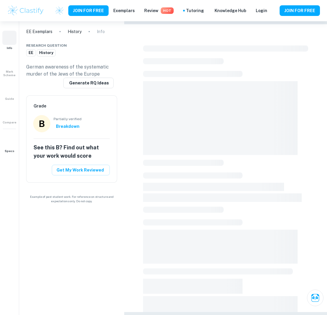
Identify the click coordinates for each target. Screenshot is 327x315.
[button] (9, 40)
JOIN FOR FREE (88, 10)
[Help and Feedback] (273, 10)
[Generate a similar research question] (88, 83)
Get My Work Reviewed (80, 170)
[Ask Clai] (315, 298)
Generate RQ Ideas (89, 83)
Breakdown (67, 126)
